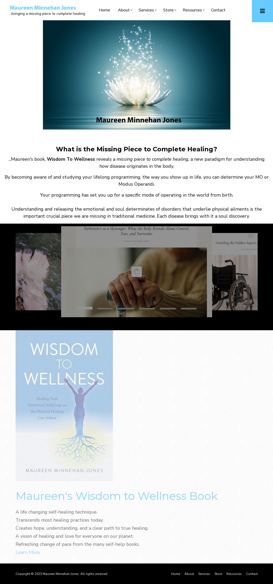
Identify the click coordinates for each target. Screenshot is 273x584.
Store (168, 11)
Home (104, 10)
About (124, 11)
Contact (218, 10)
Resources (192, 11)
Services (146, 11)
